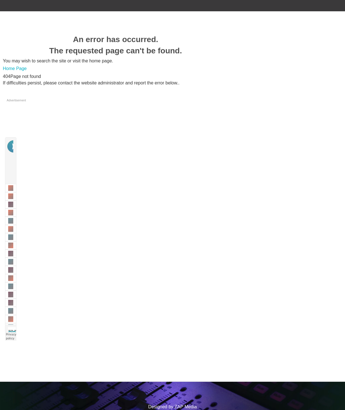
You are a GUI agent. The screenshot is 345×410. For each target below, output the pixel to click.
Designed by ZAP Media (172, 406)
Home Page (15, 68)
